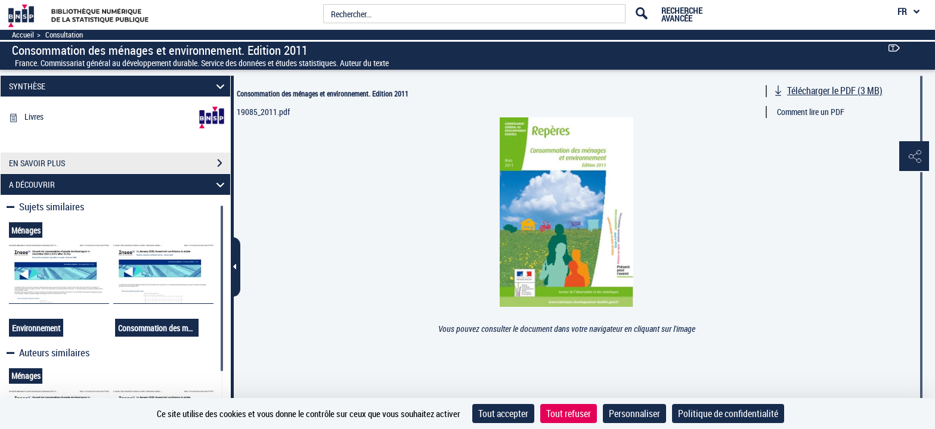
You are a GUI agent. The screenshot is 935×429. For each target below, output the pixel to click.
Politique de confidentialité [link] (728, 413)
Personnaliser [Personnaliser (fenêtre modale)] (634, 413)
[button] (914, 156)
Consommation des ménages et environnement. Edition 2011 (322, 93)
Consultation (64, 35)
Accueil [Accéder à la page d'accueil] (23, 35)
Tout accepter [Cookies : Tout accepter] (503, 413)
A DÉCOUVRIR (118, 184)
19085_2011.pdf (263, 111)
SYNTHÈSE (118, 86)
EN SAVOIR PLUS (119, 163)
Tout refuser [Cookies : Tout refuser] (568, 413)
